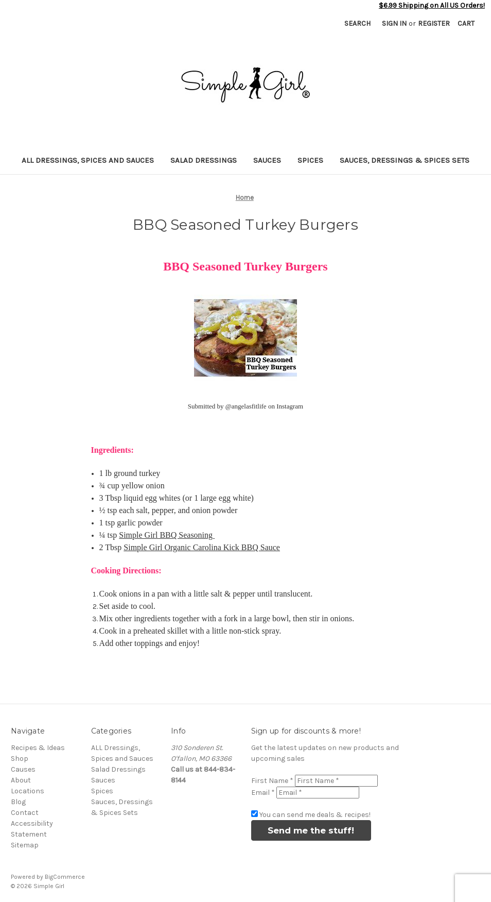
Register (434, 23)
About (21, 780)
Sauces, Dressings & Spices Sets (404, 160)
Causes (23, 769)
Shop (19, 758)
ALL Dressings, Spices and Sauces (88, 160)
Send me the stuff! (311, 830)
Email (263, 792)
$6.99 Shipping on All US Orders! (432, 5)
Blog (18, 801)
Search (357, 23)
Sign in (394, 23)
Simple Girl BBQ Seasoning (167, 535)
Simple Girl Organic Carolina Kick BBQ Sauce (202, 547)
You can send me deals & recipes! (315, 814)
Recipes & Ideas (38, 747)
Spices (310, 160)
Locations (27, 791)
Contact (25, 812)
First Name (272, 780)
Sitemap (25, 845)
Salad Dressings (203, 160)
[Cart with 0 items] (466, 23)
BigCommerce (65, 876)
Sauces (267, 160)
